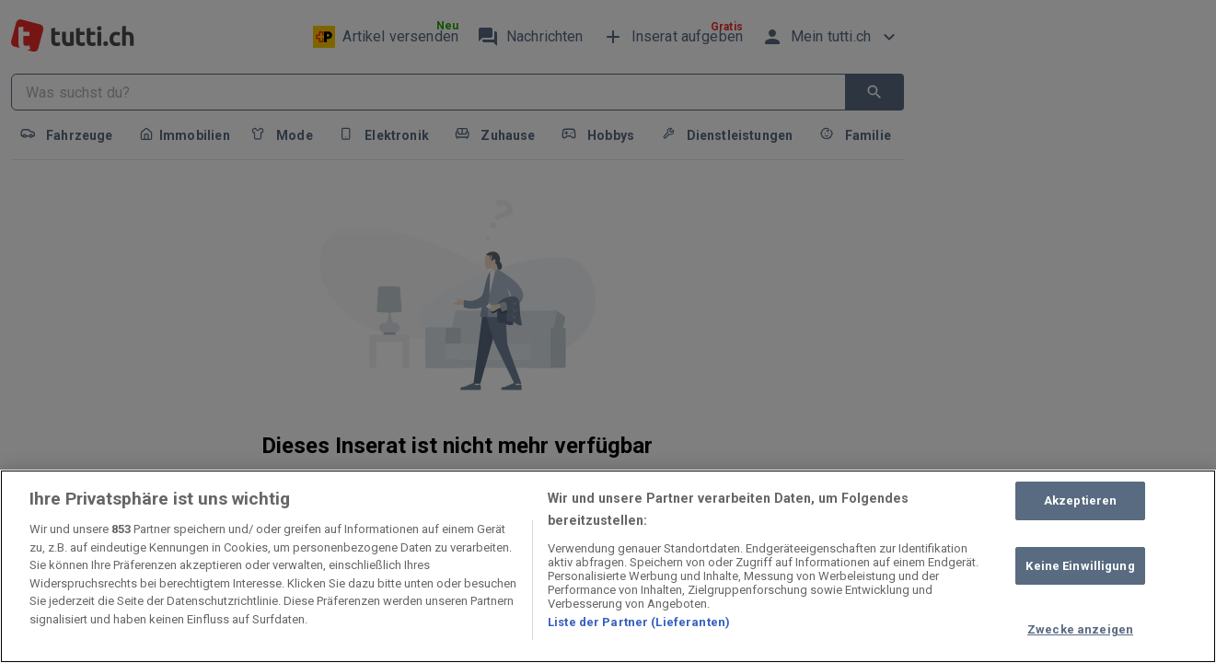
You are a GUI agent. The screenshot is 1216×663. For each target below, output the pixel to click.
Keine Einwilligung (1079, 566)
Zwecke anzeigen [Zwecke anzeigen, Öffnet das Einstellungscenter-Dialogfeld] (1080, 629)
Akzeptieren (1080, 500)
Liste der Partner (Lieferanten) (639, 622)
